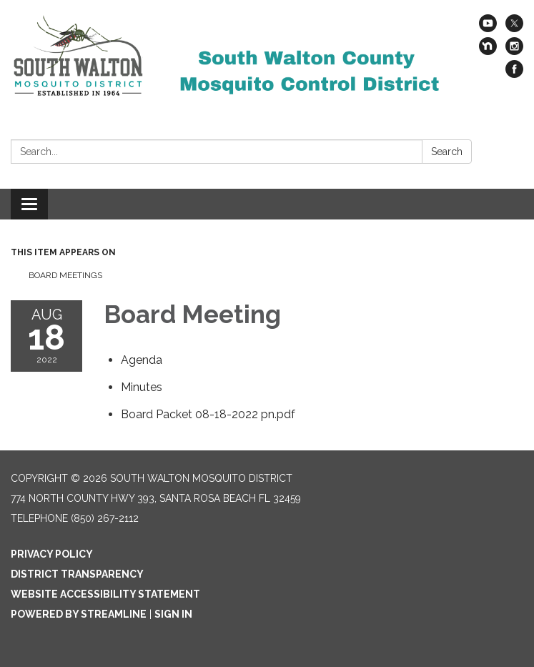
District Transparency (77, 574)
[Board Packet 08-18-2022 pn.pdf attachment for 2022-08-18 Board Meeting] (208, 414)
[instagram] (514, 51)
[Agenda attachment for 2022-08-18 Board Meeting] (141, 360)
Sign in (173, 614)
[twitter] (514, 28)
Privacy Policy (52, 554)
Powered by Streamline (79, 614)
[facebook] (514, 74)
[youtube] (488, 28)
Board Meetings (65, 275)
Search (447, 151)
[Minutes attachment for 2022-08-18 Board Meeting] (141, 387)
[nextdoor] (488, 51)
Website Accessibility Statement (105, 594)
